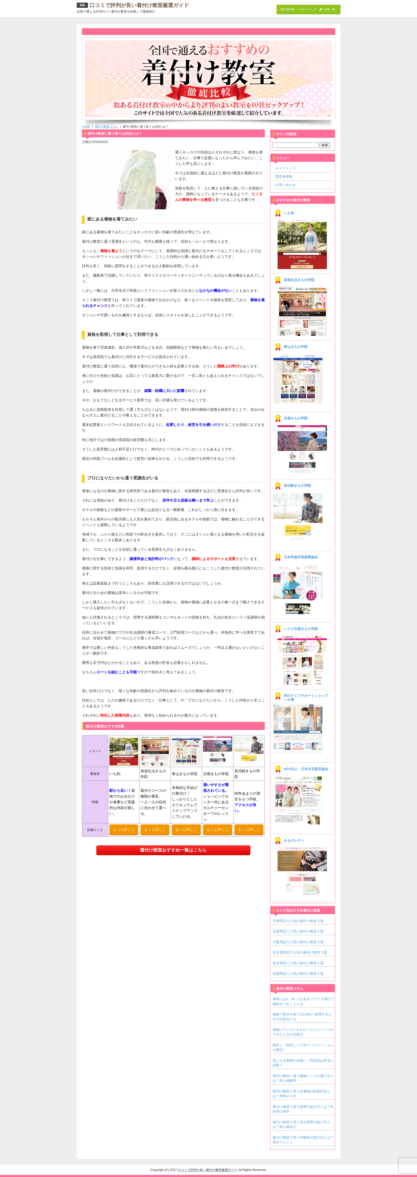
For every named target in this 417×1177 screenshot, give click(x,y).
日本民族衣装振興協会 (301, 557)
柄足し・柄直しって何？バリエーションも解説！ (303, 1047)
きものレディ (294, 840)
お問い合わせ (285, 185)
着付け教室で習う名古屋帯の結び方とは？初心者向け (301, 1124)
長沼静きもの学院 (297, 486)
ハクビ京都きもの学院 (301, 629)
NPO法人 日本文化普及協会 (306, 769)
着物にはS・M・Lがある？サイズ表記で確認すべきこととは (303, 1001)
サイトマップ (285, 168)
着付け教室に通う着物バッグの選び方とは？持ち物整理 (303, 1078)
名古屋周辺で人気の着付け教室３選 (300, 952)
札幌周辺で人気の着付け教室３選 (298, 974)
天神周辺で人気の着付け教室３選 (298, 921)
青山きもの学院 (296, 347)
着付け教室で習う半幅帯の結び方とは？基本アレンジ (303, 1140)
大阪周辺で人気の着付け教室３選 (298, 942)
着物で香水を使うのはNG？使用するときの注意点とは (302, 1016)
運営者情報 (283, 177)
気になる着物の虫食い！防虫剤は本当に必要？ (303, 1063)
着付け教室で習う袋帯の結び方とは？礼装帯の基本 (303, 1109)
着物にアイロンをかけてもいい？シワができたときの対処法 (303, 1032)
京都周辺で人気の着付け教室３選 (298, 931)
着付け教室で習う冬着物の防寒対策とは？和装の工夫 (301, 1093)
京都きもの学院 (296, 418)
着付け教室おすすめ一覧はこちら (173, 850)
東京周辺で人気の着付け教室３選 (298, 963)
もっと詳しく (124, 829)
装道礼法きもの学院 (299, 280)
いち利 (289, 213)
